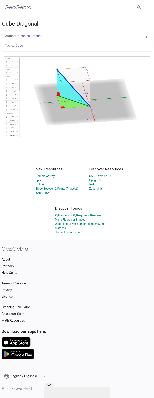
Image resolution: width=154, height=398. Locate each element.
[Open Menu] (146, 7)
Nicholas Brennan (29, 36)
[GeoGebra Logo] (18, 7)
